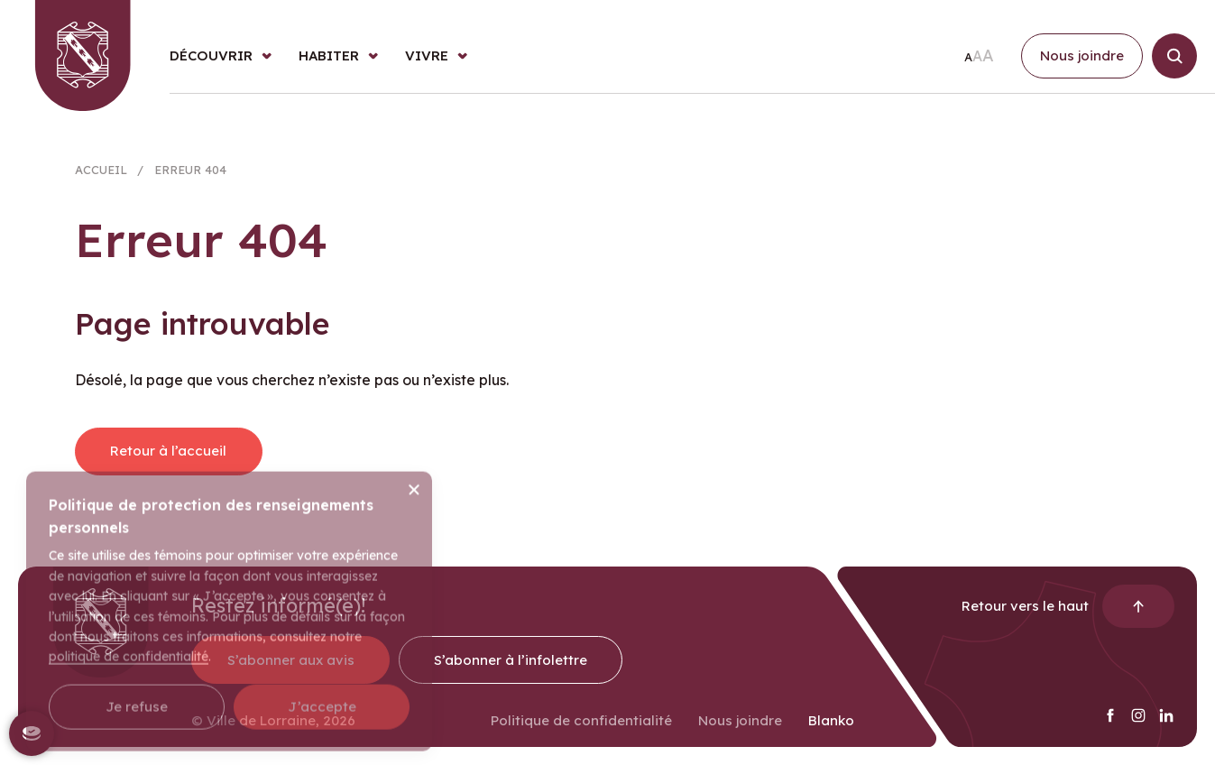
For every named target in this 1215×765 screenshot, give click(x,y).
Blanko (831, 728)
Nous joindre (740, 728)
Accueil (101, 174)
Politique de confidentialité (581, 728)
